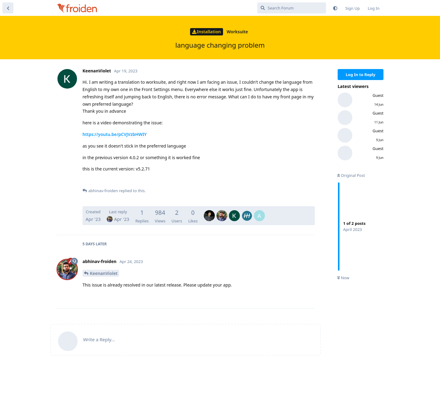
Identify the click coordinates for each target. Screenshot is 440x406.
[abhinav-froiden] (221, 211)
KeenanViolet (104, 273)
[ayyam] (259, 211)
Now (343, 277)
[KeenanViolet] (234, 211)
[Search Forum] (291, 7)
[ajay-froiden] (209, 211)
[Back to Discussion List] (7, 7)
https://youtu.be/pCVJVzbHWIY (114, 134)
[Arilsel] (246, 211)
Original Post (351, 175)
